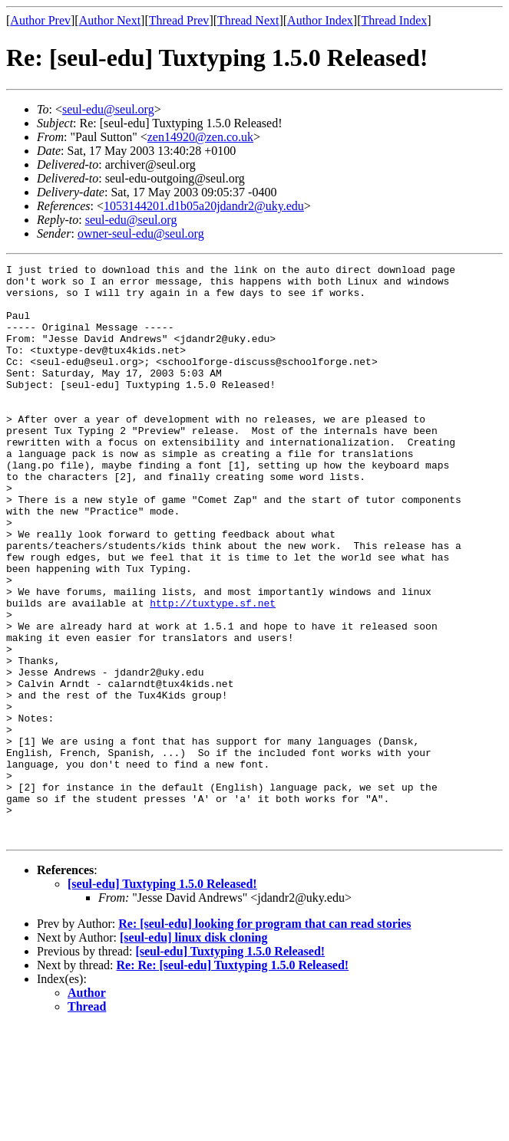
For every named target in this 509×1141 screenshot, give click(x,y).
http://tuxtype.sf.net (213, 672)
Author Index (320, 20)
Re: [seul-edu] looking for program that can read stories (264, 1038)
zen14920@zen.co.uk (200, 136)
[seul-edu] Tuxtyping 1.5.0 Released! (162, 998)
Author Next (109, 20)
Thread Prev (179, 20)
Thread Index (395, 20)
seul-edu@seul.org (108, 109)
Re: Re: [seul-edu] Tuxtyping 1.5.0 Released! (233, 1080)
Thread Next (248, 20)
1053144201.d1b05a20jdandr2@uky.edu (204, 205)
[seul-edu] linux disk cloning (194, 1052)
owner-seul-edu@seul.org (141, 233)
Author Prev (40, 20)
